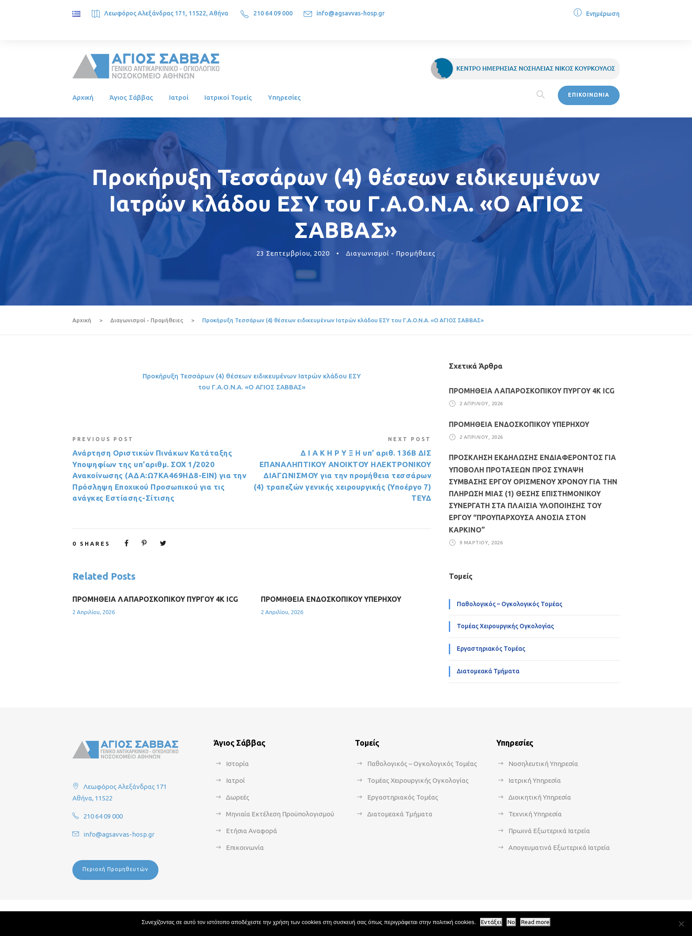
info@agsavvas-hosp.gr (350, 13)
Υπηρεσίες (284, 97)
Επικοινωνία (245, 847)
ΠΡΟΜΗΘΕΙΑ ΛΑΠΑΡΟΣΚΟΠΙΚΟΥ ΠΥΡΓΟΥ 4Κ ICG (155, 599)
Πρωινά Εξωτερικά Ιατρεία (549, 830)
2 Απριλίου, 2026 (93, 612)
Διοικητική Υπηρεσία (539, 797)
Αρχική (83, 97)
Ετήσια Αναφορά (251, 830)
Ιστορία (237, 763)
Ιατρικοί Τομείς (228, 97)
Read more (535, 922)
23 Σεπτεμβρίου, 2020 (293, 253)
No (511, 922)
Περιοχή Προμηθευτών (115, 869)
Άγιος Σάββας (131, 97)
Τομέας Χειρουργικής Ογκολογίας (505, 626)
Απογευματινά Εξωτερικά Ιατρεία (559, 847)
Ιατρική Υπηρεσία (534, 780)
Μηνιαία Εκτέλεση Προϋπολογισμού (280, 814)
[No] (681, 923)
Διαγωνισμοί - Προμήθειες (391, 253)
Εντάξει (491, 922)
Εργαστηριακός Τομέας (491, 648)
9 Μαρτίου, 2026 (481, 542)
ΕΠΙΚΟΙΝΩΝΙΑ (588, 95)
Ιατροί (178, 97)
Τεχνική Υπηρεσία (535, 814)
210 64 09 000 (273, 13)
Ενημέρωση (603, 13)
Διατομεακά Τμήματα (488, 671)
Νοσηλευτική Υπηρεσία (543, 763)
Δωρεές (237, 797)
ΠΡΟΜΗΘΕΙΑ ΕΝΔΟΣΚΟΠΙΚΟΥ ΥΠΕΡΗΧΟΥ (331, 599)
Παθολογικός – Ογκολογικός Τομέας (509, 604)
